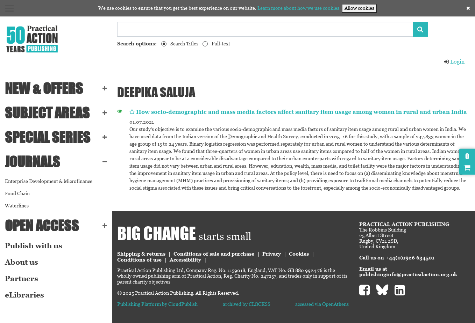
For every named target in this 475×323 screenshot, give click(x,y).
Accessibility (185, 260)
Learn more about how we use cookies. (299, 8)
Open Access (42, 225)
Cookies (299, 254)
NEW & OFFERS (44, 88)
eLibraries (24, 295)
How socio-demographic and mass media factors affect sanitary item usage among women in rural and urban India (301, 112)
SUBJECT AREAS (47, 112)
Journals (32, 161)
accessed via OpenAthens (322, 304)
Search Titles (184, 43)
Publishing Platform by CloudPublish (157, 304)
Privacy (271, 254)
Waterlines (17, 205)
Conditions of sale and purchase (213, 254)
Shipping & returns (141, 254)
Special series (47, 137)
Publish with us (33, 246)
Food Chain (17, 193)
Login (454, 61)
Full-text (221, 43)
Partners (21, 278)
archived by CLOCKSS (246, 304)
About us (21, 262)
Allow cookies (359, 8)
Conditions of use (139, 260)
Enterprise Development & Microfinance (48, 181)
